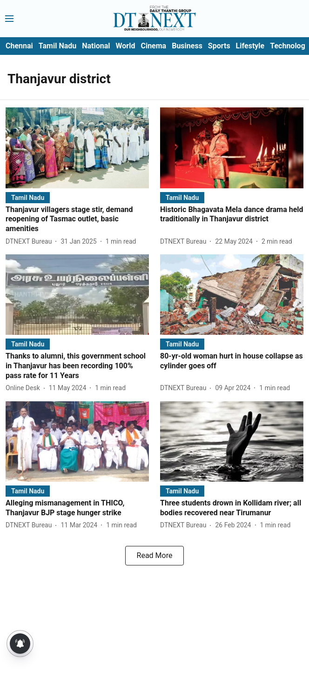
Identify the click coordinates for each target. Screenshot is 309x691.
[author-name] (30, 241)
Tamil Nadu (57, 45)
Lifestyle (250, 45)
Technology (289, 45)
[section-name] (28, 197)
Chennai (19, 45)
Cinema (153, 45)
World (125, 45)
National (96, 45)
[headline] (77, 219)
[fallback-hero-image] (77, 147)
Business (187, 45)
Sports (219, 45)
